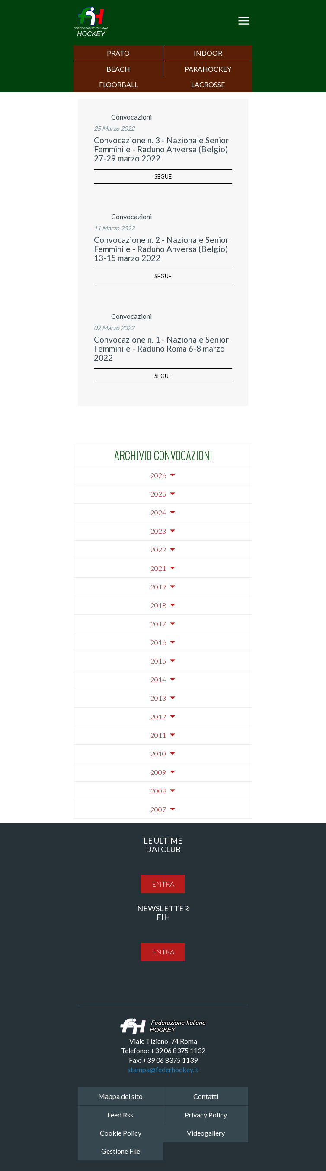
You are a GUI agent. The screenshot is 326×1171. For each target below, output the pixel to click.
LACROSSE (208, 84)
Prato (118, 53)
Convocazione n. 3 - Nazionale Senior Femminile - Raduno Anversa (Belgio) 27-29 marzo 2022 (161, 149)
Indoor (208, 53)
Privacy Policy (206, 1115)
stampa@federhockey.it (163, 1069)
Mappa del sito (120, 1096)
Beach (118, 69)
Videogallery (206, 1133)
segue (163, 176)
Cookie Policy (120, 1133)
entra (163, 884)
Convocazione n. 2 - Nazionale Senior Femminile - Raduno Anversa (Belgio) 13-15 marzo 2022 (161, 249)
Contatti (205, 1096)
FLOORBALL (118, 84)
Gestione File (120, 1151)
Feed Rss (120, 1115)
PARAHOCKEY (208, 69)
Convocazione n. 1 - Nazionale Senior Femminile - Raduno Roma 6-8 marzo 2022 (161, 348)
